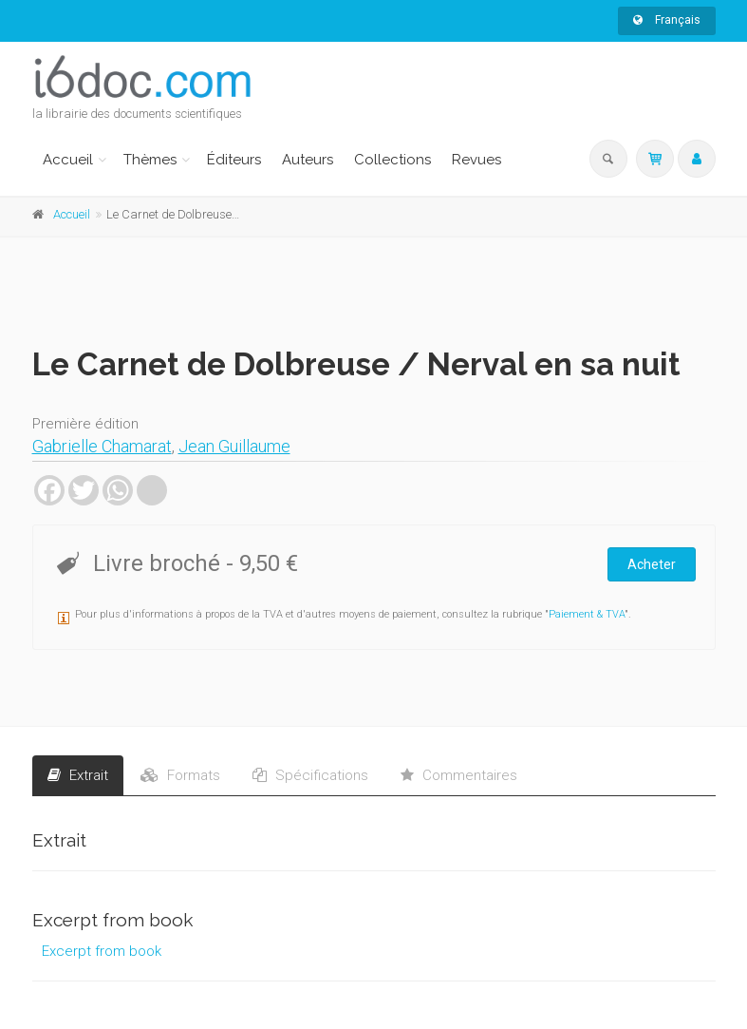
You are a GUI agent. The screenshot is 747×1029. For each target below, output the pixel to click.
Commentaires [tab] (459, 775)
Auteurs (307, 159)
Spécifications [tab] (310, 775)
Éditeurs (234, 159)
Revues (476, 159)
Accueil (68, 159)
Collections (392, 159)
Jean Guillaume (234, 446)
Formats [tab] (180, 775)
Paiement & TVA (587, 614)
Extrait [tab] (77, 775)
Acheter (651, 564)
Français (666, 20)
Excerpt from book (101, 951)
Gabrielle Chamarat (102, 446)
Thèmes (150, 159)
